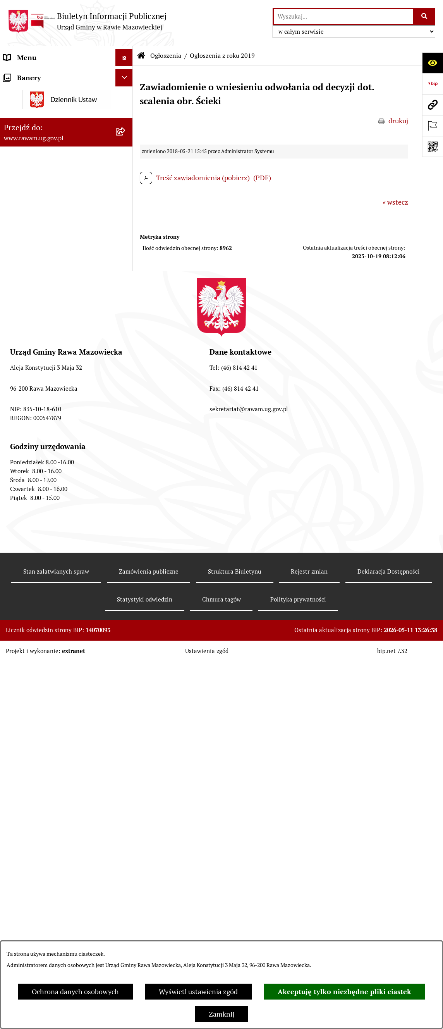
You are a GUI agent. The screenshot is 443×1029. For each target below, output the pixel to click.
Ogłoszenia (165, 56)
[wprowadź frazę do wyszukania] (343, 16)
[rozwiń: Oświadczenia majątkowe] (126, 427)
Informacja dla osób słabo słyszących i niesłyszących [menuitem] (43, 185)
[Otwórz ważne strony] (432, 125)
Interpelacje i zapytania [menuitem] (39, 144)
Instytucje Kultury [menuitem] (31, 162)
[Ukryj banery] (124, 607)
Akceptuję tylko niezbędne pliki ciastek (344, 991)
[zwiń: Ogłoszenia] (126, 225)
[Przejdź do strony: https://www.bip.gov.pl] (432, 83)
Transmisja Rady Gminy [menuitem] (39, 569)
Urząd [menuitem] (12, 75)
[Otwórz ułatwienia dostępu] (432, 62)
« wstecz (395, 202)
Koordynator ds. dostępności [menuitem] (47, 207)
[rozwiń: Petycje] (126, 525)
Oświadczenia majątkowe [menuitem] (42, 426)
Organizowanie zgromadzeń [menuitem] (46, 444)
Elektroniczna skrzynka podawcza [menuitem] (55, 127)
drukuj (398, 120)
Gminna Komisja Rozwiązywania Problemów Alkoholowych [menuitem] (53, 502)
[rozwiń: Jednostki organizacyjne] (126, 92)
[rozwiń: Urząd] (126, 75)
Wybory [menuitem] (15, 587)
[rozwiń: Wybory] (126, 587)
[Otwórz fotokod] (432, 146)
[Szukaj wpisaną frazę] (424, 16)
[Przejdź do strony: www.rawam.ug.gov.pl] (432, 104)
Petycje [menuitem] (14, 524)
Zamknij (221, 1014)
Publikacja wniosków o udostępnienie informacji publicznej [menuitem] (58, 547)
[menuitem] (66, 247)
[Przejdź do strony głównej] (87, 21)
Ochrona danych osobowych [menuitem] (47, 461)
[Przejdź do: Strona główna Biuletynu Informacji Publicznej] (141, 56)
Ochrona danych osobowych (75, 991)
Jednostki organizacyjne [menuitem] (40, 92)
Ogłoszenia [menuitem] (20, 225)
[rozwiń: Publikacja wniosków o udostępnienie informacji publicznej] (126, 542)
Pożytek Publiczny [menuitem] (31, 479)
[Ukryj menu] (124, 57)
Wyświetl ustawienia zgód (198, 991)
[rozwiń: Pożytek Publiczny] (126, 479)
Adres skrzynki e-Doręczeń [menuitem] (44, 109)
